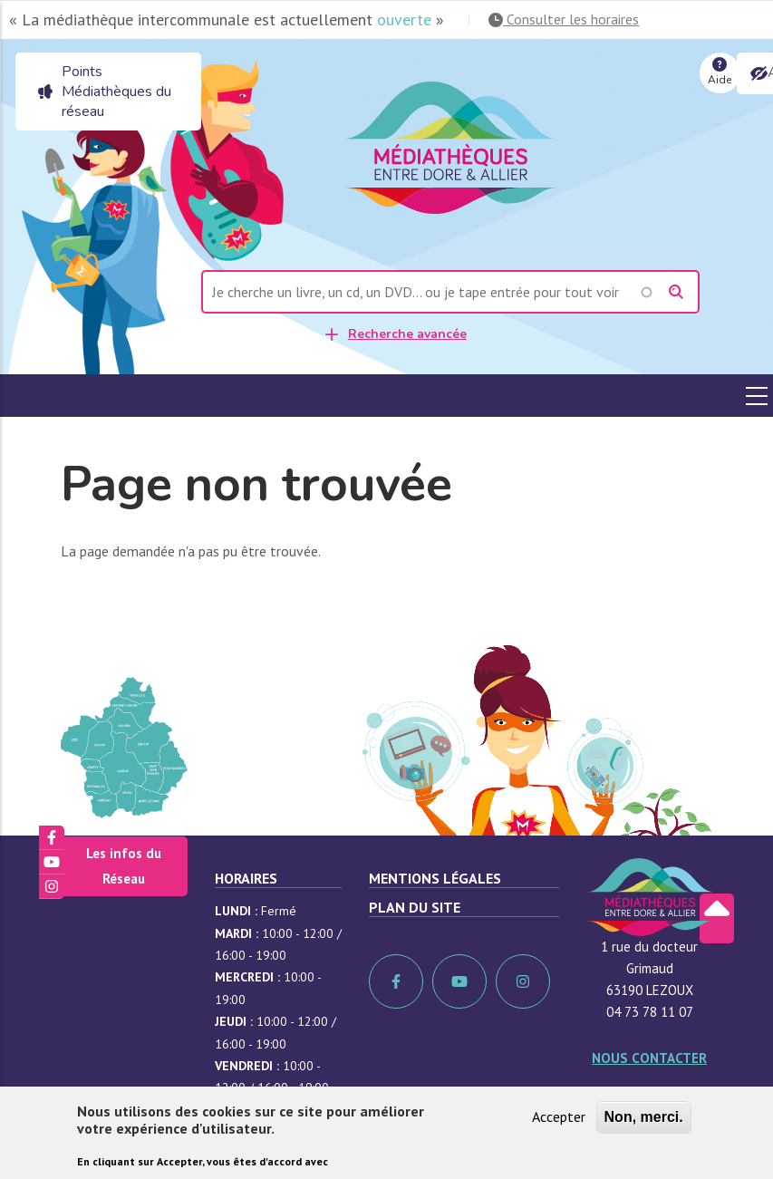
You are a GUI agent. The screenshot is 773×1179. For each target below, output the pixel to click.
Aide (719, 69)
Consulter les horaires (563, 19)
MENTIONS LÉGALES (435, 878)
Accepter (558, 1117)
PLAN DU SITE (414, 907)
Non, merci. (643, 1118)
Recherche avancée (407, 334)
